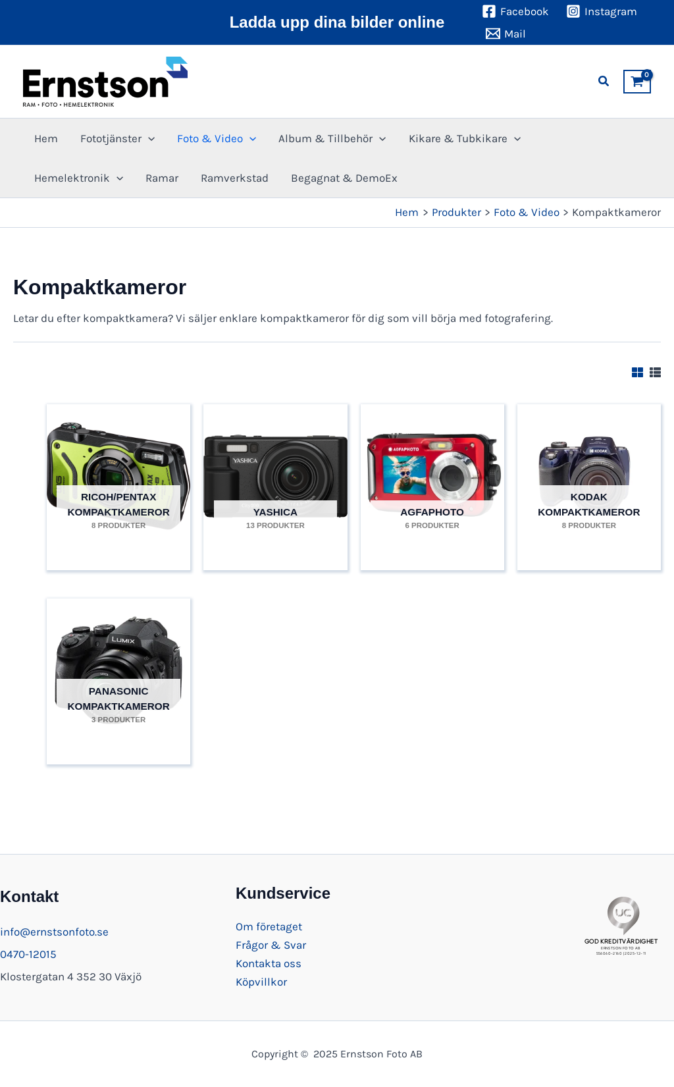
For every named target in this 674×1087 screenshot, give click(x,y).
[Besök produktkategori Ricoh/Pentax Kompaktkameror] (118, 480)
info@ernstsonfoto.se (54, 931)
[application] (148, 138)
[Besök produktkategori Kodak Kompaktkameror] (589, 480)
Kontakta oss (268, 963)
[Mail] (506, 33)
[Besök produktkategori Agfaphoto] (432, 480)
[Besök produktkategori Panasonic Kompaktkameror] (118, 674)
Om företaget (269, 926)
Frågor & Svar (271, 944)
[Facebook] (515, 11)
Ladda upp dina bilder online (337, 22)
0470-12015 (28, 954)
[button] (604, 81)
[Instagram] (601, 11)
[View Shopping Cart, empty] (637, 81)
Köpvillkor (261, 981)
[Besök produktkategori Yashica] (275, 480)
